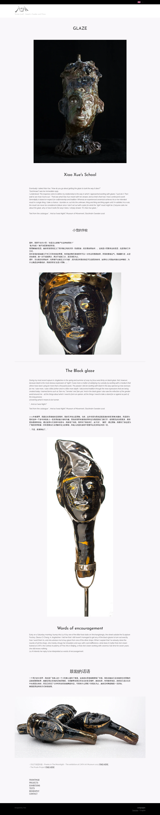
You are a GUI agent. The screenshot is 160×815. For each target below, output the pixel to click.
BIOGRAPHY (34, 791)
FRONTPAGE (34, 780)
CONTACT (33, 794)
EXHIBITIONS (34, 785)
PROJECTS (33, 783)
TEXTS (32, 788)
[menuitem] (128, 11)
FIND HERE (104, 764)
